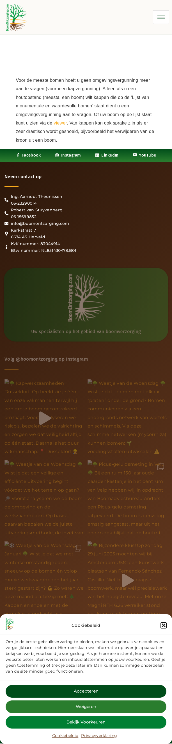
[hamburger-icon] (161, 14)
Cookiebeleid (65, 735)
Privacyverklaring (99, 735)
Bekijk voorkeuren (86, 722)
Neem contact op (23, 177)
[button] (163, 625)
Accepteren (86, 691)
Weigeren (86, 706)
